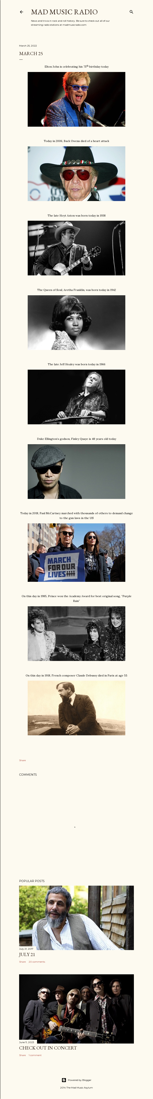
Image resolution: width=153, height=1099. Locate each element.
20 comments (37, 961)
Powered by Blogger (76, 1080)
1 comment (35, 1055)
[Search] (131, 11)
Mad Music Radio (64, 12)
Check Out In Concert (48, 1048)
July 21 (27, 954)
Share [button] (22, 760)
